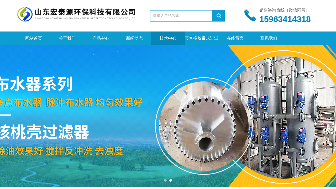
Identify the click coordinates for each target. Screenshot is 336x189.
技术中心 (168, 38)
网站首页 (33, 38)
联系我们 (268, 38)
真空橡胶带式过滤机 (201, 40)
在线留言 (235, 38)
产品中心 (100, 38)
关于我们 (67, 38)
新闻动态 (134, 38)
